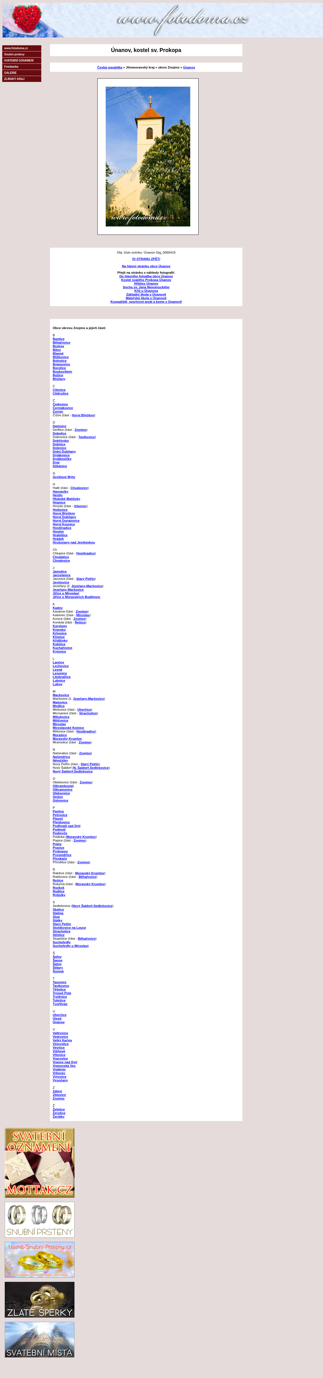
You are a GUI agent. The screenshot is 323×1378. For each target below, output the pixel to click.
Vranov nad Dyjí (65, 1062)
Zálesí (57, 1091)
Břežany (59, 378)
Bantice (58, 339)
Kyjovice (59, 651)
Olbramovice (63, 789)
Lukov (57, 684)
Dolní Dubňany (64, 451)
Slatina (58, 913)
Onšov (58, 796)
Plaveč (58, 818)
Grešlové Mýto (64, 477)
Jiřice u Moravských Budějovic (76, 597)
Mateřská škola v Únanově (146, 298)
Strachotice (88, 713)
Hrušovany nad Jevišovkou (74, 542)
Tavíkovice (86, 437)
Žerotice (59, 1113)
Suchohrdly (62, 942)
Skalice (58, 909)
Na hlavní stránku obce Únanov (146, 266)
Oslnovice (60, 800)
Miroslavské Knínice (68, 727)
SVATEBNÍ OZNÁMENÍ (18, 60)
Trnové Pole (62, 993)
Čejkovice (60, 404)
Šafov (57, 956)
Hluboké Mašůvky (66, 498)
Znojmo (80, 429)
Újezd (57, 1018)
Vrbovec (80, 506)
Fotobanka (11, 66)
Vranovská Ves (64, 1065)
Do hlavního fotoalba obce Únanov (146, 276)
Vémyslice (61, 1044)
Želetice (59, 1109)
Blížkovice (61, 357)
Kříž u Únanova (146, 290)
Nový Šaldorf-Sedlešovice (73, 771)
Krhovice (60, 633)
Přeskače (60, 858)
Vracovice (60, 1058)
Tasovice (59, 982)
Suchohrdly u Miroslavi (71, 945)
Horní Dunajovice (66, 520)
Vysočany (60, 1080)
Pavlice (58, 811)
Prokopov (60, 851)
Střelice (58, 935)
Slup (56, 916)
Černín (58, 411)
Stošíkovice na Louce (69, 927)
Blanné (58, 353)
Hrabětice (60, 535)
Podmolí (59, 829)
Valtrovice (60, 1033)
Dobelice (59, 433)
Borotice (59, 368)
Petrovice (60, 815)
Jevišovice (61, 582)
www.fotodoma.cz (16, 48)
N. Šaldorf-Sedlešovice (91, 767)
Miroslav (82, 615)
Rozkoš (58, 887)
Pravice (58, 847)
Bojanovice (61, 364)
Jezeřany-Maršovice (86, 586)
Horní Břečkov (83, 415)
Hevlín (57, 495)
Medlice (59, 706)
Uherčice (84, 709)
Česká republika (109, 67)
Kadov (58, 607)
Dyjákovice (61, 455)
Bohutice (60, 360)
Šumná (58, 971)
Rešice (80, 622)
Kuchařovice (62, 647)
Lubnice (59, 680)
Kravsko (59, 629)
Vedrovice (60, 1036)
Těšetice (59, 989)
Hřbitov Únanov (146, 283)
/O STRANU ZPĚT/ (146, 259)
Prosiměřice (62, 855)
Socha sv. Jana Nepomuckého (146, 287)
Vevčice (59, 1047)
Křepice (59, 637)
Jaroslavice (62, 575)
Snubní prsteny (14, 54)
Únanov (189, 67)
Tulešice (59, 1000)
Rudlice (58, 891)
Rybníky (59, 895)
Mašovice (60, 702)
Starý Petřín (85, 578)
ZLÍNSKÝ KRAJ (14, 79)
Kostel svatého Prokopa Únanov (146, 280)
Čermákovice (63, 408)
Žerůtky (58, 1116)
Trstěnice (60, 996)
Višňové (59, 1051)
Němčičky (60, 760)
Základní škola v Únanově (146, 294)
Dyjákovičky (62, 458)
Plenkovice (61, 822)
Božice (58, 375)
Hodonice (60, 509)
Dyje (56, 462)
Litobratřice (62, 677)
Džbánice (60, 466)
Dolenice (59, 448)
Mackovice (61, 695)
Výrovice (59, 1076)
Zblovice (59, 1094)
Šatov (57, 964)
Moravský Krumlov (67, 738)
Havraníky (60, 491)
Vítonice (59, 1054)
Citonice (59, 389)
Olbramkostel (63, 786)
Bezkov (58, 346)
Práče (57, 844)
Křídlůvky (60, 640)
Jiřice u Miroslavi (66, 593)
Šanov (57, 960)
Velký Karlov (62, 1040)
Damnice (59, 426)
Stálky (57, 920)
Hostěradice (62, 528)
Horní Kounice (64, 524)
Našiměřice (61, 756)
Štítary (58, 967)
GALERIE (10, 72)
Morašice (60, 735)
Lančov (58, 662)
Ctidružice (61, 393)
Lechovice (61, 666)
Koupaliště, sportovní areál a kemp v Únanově (146, 301)
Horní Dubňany (64, 517)
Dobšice (59, 444)
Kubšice (59, 644)
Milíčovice (60, 720)
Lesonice (60, 673)
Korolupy (60, 626)
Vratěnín (59, 1069)
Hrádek (58, 538)
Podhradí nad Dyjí (66, 826)
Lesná (57, 669)
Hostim (58, 531)
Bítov (57, 349)
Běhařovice (61, 342)
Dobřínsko (61, 440)
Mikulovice (61, 716)
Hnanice (59, 502)
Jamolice (60, 571)
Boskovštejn (62, 371)
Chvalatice (61, 557)
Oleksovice (61, 793)
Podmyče (60, 833)
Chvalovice (79, 488)
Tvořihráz (60, 1004)
